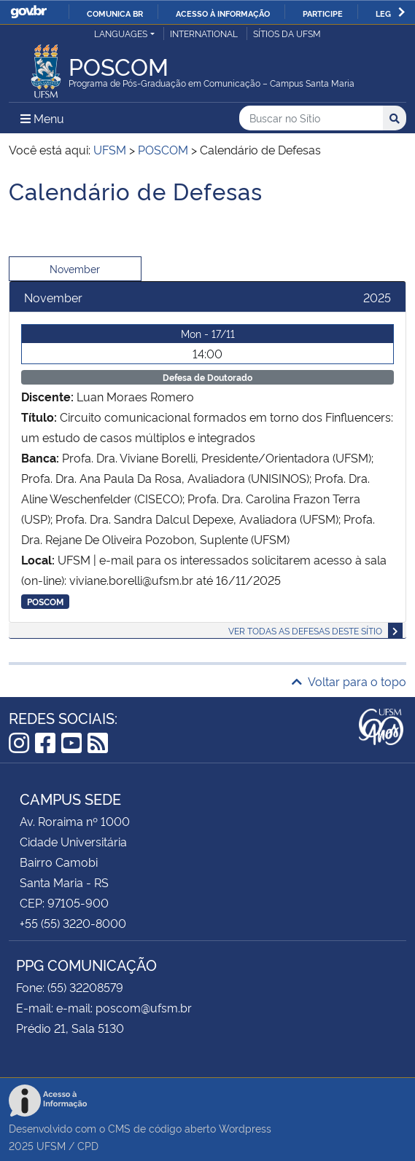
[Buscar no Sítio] (311, 118)
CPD (87, 1145)
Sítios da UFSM (287, 33)
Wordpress (245, 1128)
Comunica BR (115, 13)
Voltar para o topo (349, 681)
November (75, 268)
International (204, 33)
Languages (120, 33)
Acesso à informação (223, 13)
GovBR (28, 12)
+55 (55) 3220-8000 (73, 923)
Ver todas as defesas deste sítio (305, 630)
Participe (323, 13)
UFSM (51, 1145)
